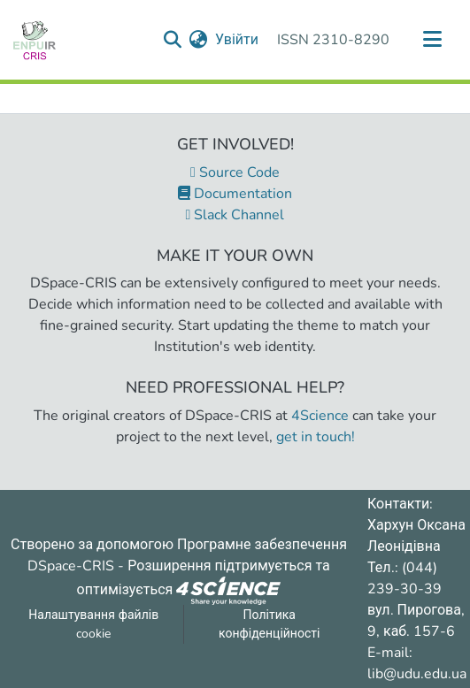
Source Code (235, 172)
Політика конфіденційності (269, 624)
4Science (320, 415)
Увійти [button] (237, 40)
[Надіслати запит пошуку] (173, 39)
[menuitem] (199, 39)
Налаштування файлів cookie (93, 624)
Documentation (235, 193)
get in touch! (315, 437)
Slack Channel (235, 215)
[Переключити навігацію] (432, 40)
